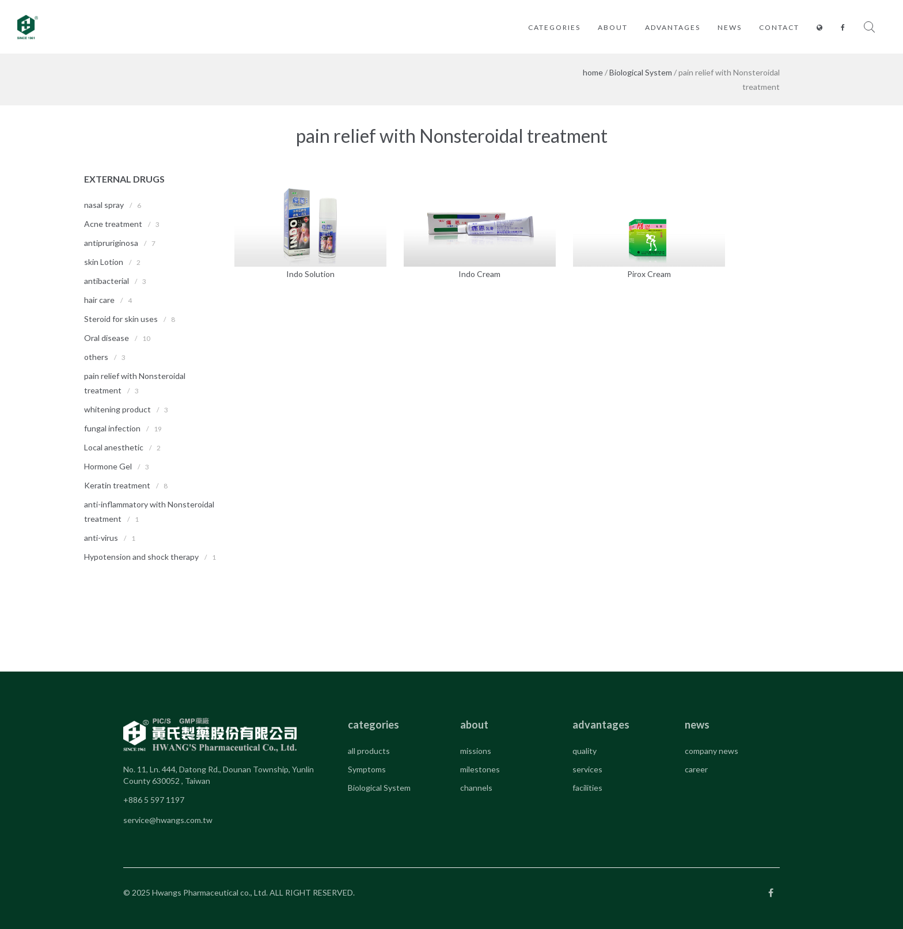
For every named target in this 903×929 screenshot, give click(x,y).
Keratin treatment (117, 485)
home (593, 72)
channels (476, 788)
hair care (99, 300)
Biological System (640, 72)
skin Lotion (103, 262)
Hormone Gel (108, 466)
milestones (480, 769)
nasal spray (104, 205)
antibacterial (106, 281)
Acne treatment (113, 224)
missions (475, 751)
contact (779, 27)
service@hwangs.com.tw (168, 820)
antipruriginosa (111, 243)
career (696, 769)
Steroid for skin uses (121, 319)
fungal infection (112, 428)
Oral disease (106, 338)
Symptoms (367, 769)
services (587, 769)
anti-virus (101, 538)
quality (584, 751)
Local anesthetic (113, 447)
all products (369, 751)
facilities (587, 788)
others (96, 357)
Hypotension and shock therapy (141, 557)
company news (711, 751)
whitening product (117, 409)
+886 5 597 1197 (153, 800)
